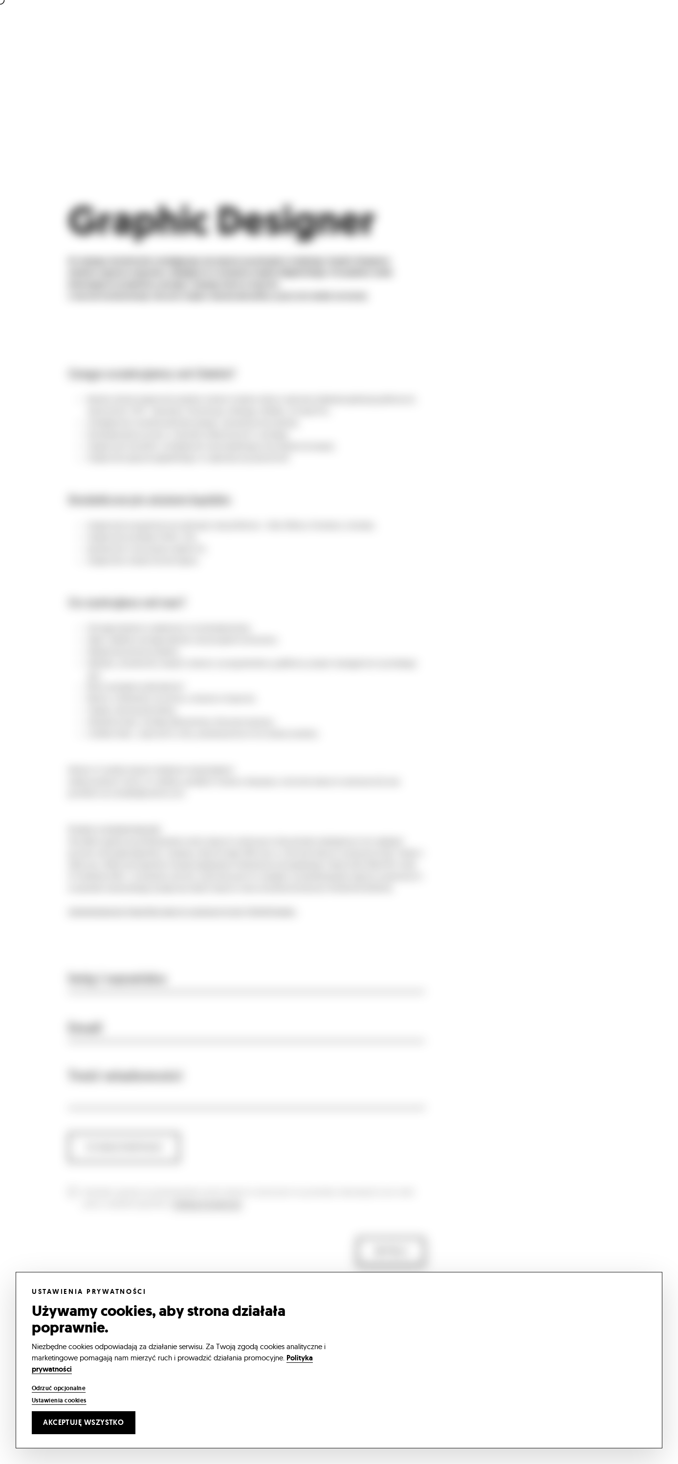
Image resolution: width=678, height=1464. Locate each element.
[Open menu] (638, 30)
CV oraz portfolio (124, 1160)
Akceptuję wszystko (83, 1422)
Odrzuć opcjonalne (59, 1388)
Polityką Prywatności (207, 1216)
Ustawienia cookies (59, 1400)
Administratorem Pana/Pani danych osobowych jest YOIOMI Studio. (182, 924)
